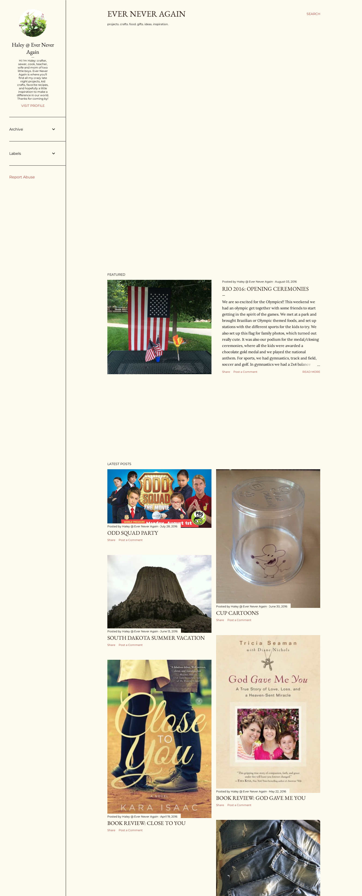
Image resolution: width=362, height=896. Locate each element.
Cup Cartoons (237, 612)
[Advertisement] (213, 418)
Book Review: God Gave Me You (261, 797)
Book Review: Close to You (146, 823)
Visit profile (33, 106)
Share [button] (226, 371)
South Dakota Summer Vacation (156, 637)
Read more (311, 371)
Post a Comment (245, 371)
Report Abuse (22, 177)
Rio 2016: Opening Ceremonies (265, 288)
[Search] (313, 13)
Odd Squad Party (132, 532)
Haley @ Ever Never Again (33, 48)
